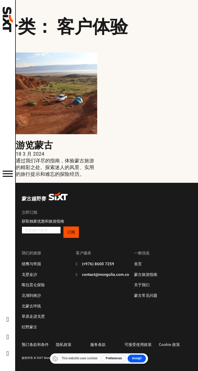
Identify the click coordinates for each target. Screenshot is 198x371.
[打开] (8, 173)
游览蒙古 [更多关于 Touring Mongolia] (34, 145)
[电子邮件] (41, 230)
